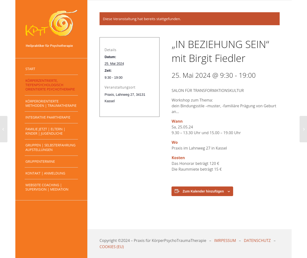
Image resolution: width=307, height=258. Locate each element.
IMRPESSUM (225, 240)
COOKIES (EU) (112, 246)
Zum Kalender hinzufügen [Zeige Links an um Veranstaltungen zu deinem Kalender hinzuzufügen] (203, 191)
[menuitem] (51, 69)
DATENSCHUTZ (257, 240)
